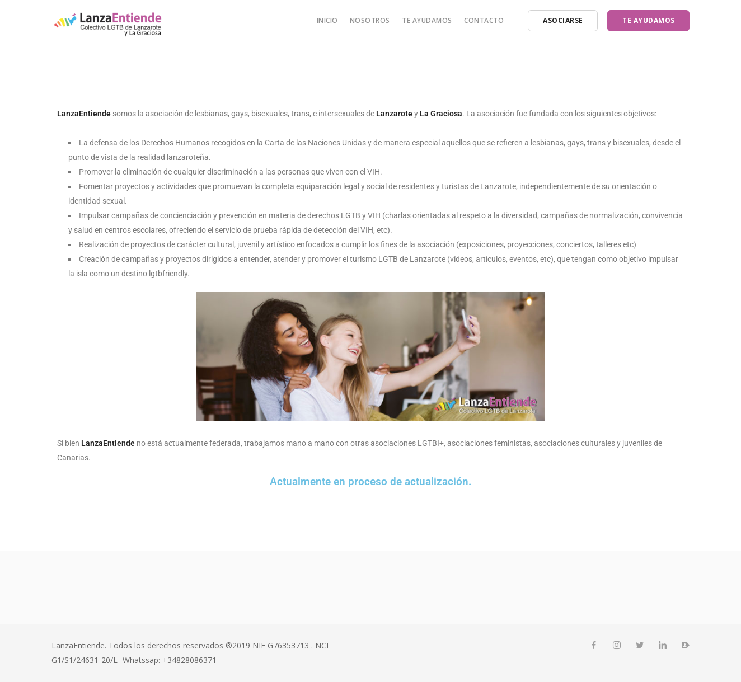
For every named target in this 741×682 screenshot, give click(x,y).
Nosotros (370, 20)
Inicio (327, 20)
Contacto (484, 20)
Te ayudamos (427, 20)
